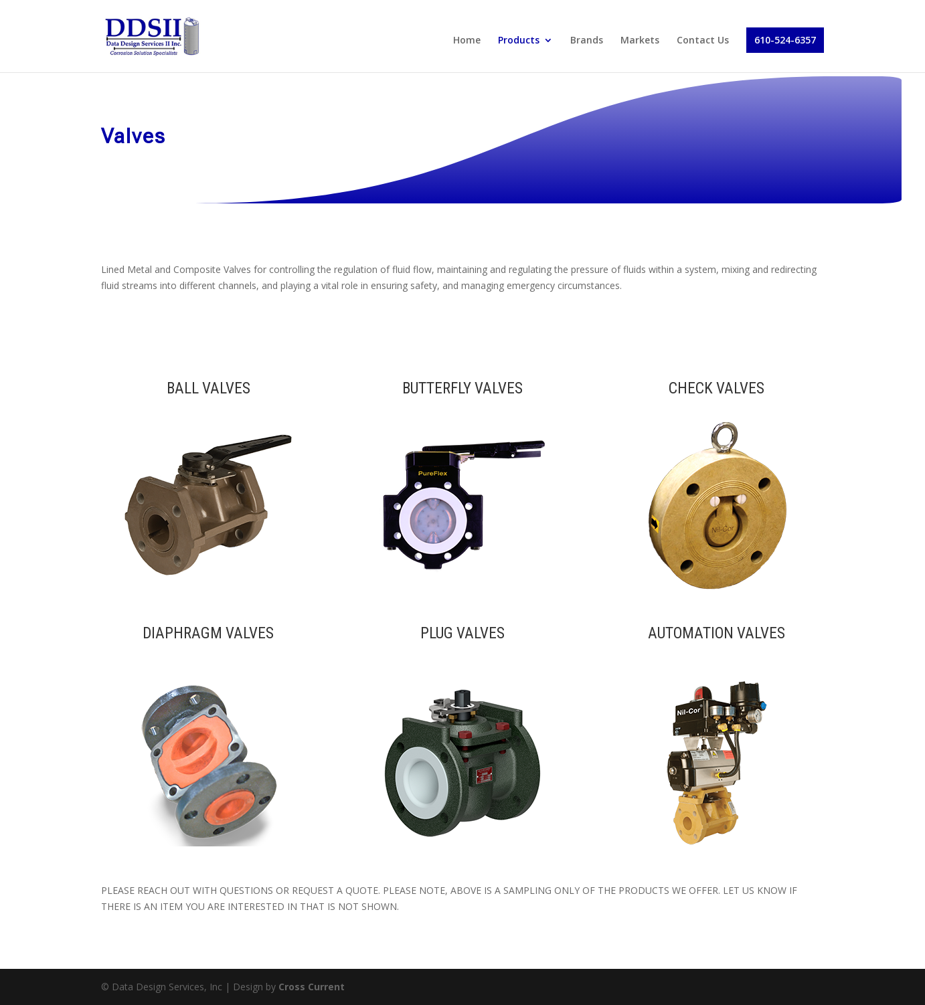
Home (467, 40)
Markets (639, 40)
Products (518, 40)
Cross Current (311, 986)
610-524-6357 (785, 39)
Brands (586, 40)
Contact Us (703, 40)
